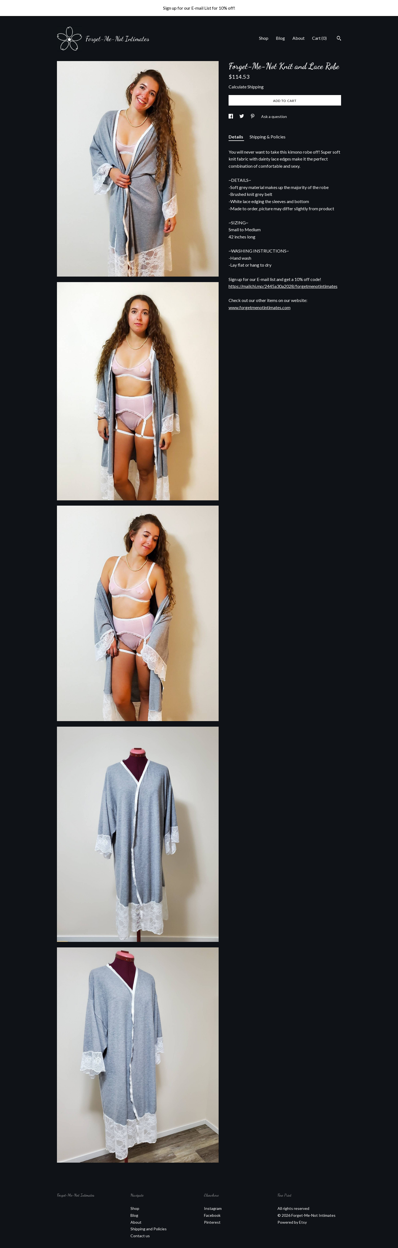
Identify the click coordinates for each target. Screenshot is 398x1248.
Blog (280, 38)
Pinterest (212, 1222)
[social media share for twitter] (242, 116)
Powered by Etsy (292, 1222)
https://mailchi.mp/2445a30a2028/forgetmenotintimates (283, 286)
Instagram (213, 1208)
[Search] (339, 39)
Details (236, 136)
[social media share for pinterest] (253, 116)
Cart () (319, 38)
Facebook (212, 1215)
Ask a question (274, 116)
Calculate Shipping (246, 86)
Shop (263, 38)
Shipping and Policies (148, 1228)
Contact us (140, 1235)
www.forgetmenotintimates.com (259, 307)
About (298, 38)
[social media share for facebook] (231, 116)
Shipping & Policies (268, 136)
